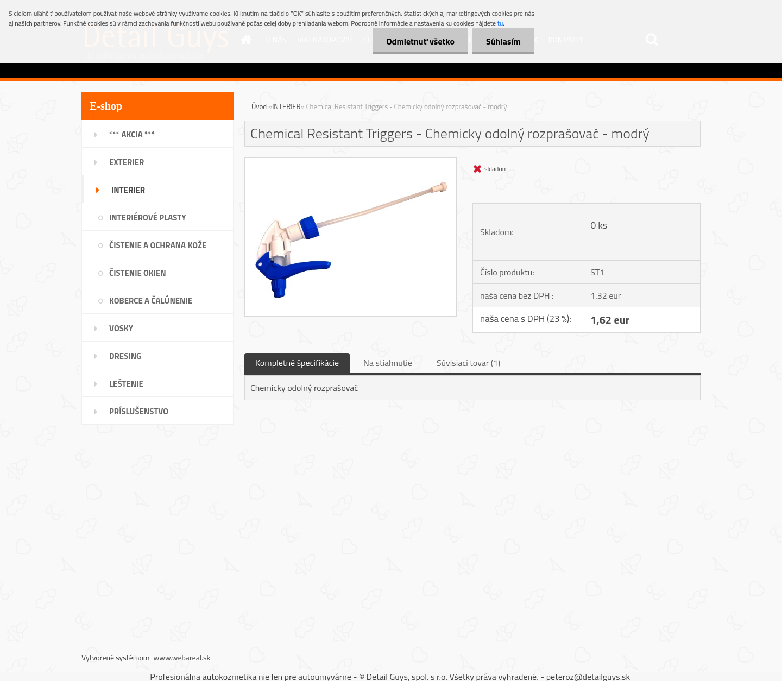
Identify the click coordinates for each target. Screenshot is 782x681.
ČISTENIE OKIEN (137, 273)
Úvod (259, 106)
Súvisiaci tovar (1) (468, 362)
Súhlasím (503, 41)
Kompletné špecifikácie (297, 362)
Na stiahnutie (387, 362)
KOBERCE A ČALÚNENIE (150, 300)
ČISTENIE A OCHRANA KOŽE (157, 245)
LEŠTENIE (126, 383)
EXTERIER (126, 162)
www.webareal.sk (182, 657)
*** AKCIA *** (132, 134)
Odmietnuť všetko (420, 41)
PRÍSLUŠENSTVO (138, 411)
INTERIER (128, 190)
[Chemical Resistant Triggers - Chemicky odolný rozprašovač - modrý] (350, 162)
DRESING (125, 356)
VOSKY (121, 328)
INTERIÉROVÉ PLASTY (147, 217)
